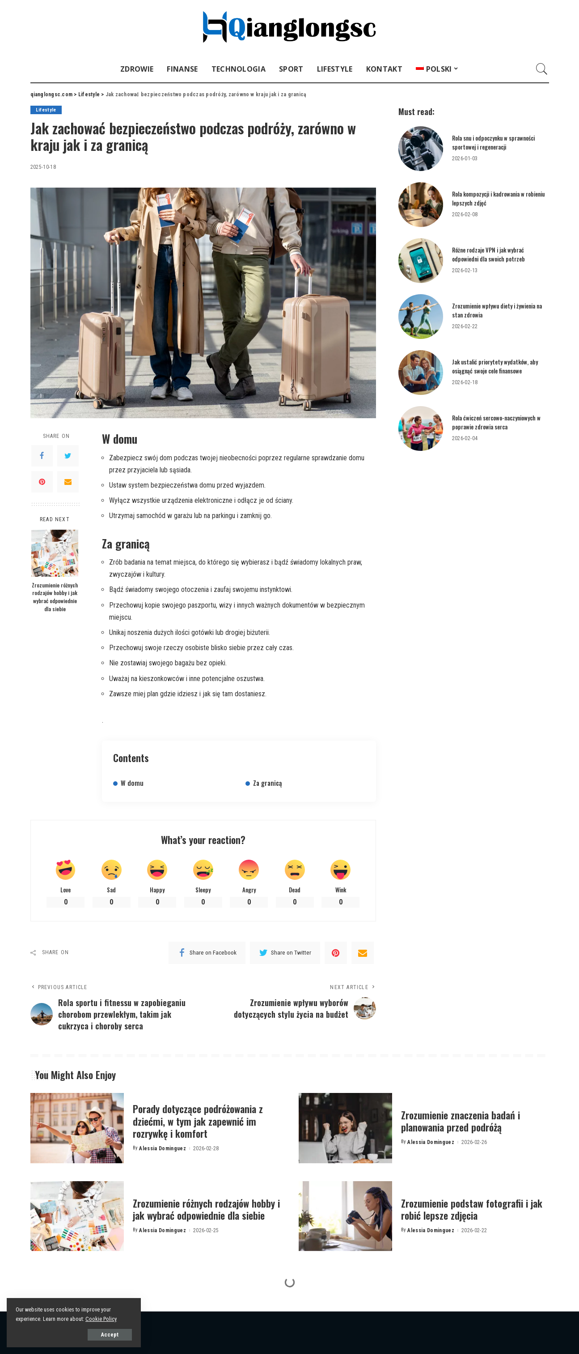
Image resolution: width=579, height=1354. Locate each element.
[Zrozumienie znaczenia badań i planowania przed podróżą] (345, 1128)
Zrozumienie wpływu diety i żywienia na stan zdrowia (497, 310)
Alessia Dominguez (162, 1148)
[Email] (68, 482)
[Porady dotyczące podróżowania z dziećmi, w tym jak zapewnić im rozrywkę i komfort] (77, 1128)
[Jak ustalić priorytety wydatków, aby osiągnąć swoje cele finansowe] (420, 372)
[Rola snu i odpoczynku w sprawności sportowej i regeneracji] (420, 148)
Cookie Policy (101, 1318)
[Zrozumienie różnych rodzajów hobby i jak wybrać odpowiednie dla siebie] (54, 553)
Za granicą (267, 783)
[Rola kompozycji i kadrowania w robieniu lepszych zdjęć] (420, 204)
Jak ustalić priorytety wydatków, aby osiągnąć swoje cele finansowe (495, 366)
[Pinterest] (42, 482)
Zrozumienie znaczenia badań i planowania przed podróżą (460, 1121)
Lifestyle (46, 110)
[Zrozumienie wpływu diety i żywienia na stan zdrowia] (420, 316)
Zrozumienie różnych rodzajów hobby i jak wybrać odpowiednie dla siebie (55, 597)
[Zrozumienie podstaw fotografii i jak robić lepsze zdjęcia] (345, 1216)
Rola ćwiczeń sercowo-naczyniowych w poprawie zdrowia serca (496, 422)
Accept (109, 1335)
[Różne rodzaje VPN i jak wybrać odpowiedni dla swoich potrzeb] (420, 260)
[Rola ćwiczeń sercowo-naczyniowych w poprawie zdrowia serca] (420, 428)
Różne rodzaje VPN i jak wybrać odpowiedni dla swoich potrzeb (488, 254)
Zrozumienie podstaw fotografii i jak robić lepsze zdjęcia (471, 1209)
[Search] (542, 69)
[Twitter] (68, 456)
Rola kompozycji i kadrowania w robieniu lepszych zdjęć (498, 198)
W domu (132, 783)
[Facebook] (42, 456)
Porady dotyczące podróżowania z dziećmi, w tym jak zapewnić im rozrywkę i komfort (198, 1120)
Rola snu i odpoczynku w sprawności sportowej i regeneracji (493, 142)
